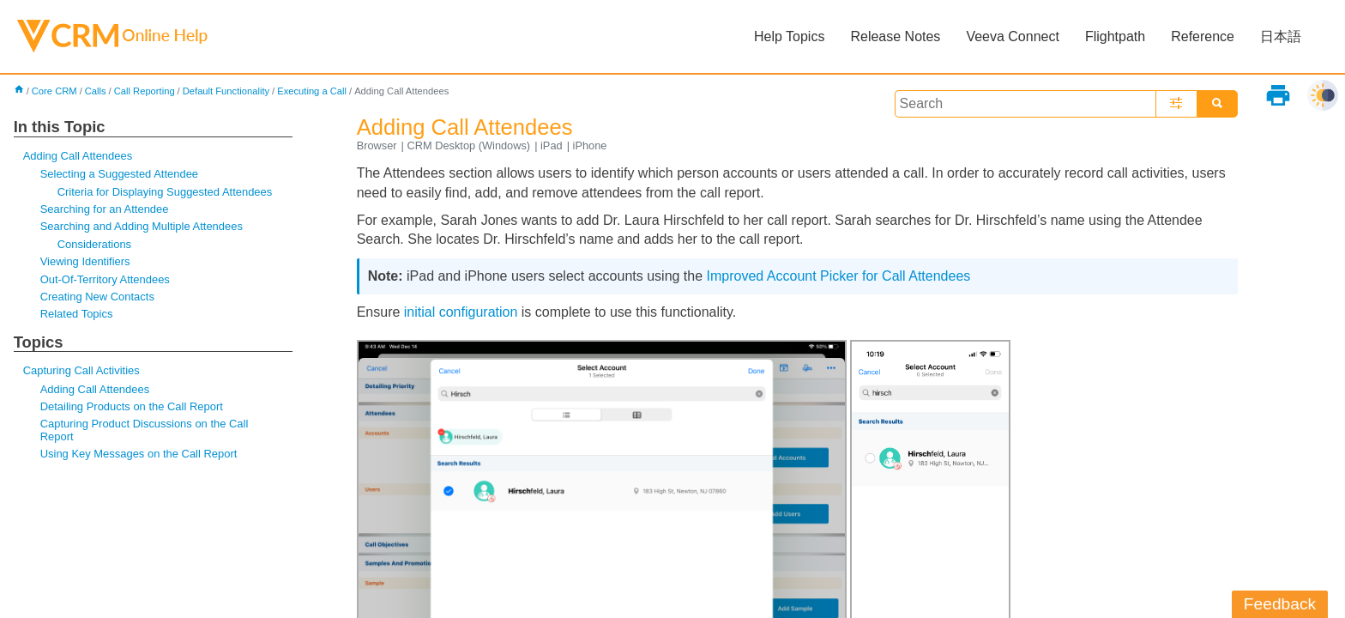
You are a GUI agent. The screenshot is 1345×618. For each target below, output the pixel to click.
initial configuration (461, 312)
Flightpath (1115, 36)
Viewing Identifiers (85, 261)
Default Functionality (226, 91)
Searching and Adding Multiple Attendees (141, 226)
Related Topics (76, 313)
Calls (95, 91)
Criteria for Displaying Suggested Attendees (165, 191)
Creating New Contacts (97, 296)
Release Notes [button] (895, 36)
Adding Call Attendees (77, 155)
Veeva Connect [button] (1012, 36)
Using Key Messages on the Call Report (139, 453)
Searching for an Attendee (104, 209)
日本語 (1280, 36)
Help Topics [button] (789, 36)
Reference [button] (1202, 36)
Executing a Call (312, 91)
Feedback (1280, 604)
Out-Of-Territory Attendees (105, 279)
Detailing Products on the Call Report (131, 406)
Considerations (94, 244)
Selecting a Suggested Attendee (119, 173)
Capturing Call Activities (81, 370)
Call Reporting (144, 91)
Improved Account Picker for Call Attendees (839, 276)
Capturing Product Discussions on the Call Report (144, 429)
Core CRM (54, 91)
